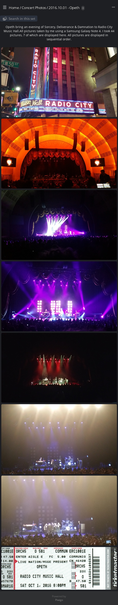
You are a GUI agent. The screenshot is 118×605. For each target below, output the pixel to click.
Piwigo (59, 600)
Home (14, 7)
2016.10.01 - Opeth (64, 7)
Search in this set (22, 18)
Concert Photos (34, 7)
